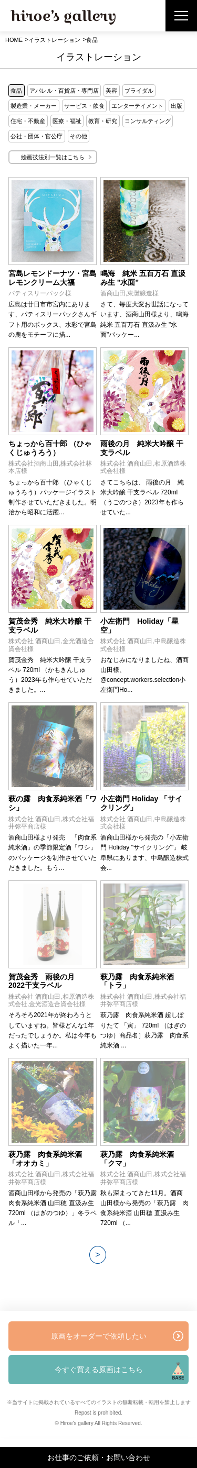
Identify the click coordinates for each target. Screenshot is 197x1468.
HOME (14, 40)
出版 (176, 106)
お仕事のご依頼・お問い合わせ (98, 1457)
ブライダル (139, 90)
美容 (111, 90)
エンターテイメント (137, 106)
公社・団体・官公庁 (37, 136)
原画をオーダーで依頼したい (99, 1336)
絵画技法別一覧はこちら (53, 157)
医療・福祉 (67, 121)
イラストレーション (54, 40)
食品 (16, 90)
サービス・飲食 (84, 106)
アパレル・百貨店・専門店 (64, 90)
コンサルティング (148, 121)
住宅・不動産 (28, 121)
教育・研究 (102, 121)
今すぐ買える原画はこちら (99, 1369)
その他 (78, 136)
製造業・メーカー (34, 106)
